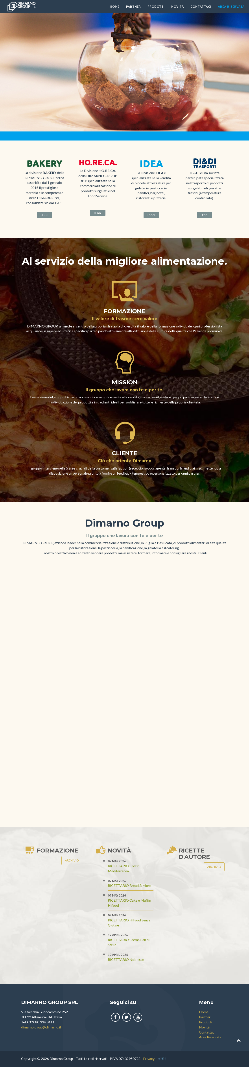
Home (115, 6)
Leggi (44, 214)
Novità (177, 6)
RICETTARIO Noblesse (126, 959)
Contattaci (200, 6)
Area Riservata (231, 6)
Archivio (72, 860)
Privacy (149, 1058)
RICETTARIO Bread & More (129, 885)
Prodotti (156, 6)
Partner (133, 6)
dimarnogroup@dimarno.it (41, 1027)
